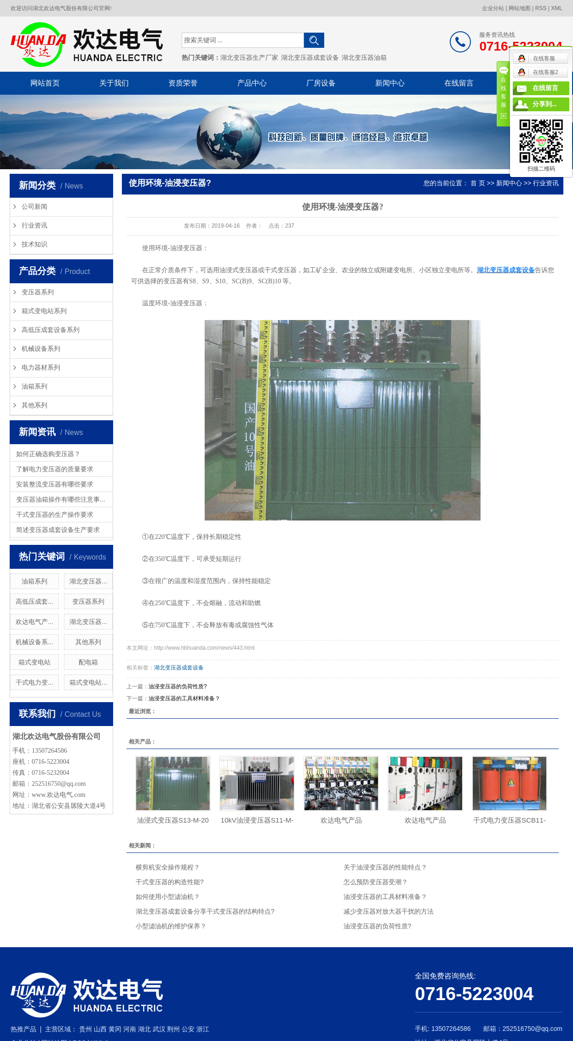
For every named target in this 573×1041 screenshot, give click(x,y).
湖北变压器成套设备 (310, 57)
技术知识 (34, 244)
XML (556, 8)
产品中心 (252, 83)
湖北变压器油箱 (364, 57)
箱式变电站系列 (44, 311)
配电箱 (88, 662)
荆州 (173, 1029)
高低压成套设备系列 (51, 329)
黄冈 (115, 1029)
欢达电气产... (34, 621)
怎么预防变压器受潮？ (376, 882)
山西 (100, 1029)
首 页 (477, 183)
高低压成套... (34, 601)
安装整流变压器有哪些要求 (54, 484)
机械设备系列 (41, 348)
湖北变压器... (88, 581)
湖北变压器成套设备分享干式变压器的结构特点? (205, 911)
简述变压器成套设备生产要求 (58, 529)
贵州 (85, 1029)
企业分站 (493, 8)
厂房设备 (321, 83)
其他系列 (34, 405)
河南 (129, 1029)
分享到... (545, 104)
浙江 (202, 1029)
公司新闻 (34, 206)
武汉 (159, 1029)
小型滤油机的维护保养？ (171, 926)
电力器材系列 (41, 367)
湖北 (144, 1029)
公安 (188, 1029)
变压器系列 (38, 292)
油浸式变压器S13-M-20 (173, 820)
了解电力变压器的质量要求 (54, 469)
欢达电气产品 (341, 820)
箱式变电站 (34, 662)
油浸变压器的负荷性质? (178, 686)
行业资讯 (34, 225)
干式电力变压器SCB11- (509, 820)
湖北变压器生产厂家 (249, 57)
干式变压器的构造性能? (170, 882)
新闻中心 (390, 83)
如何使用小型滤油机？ (168, 896)
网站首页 (45, 83)
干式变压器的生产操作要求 (54, 514)
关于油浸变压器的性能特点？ (385, 867)
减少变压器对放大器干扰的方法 (389, 911)
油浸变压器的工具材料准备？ (184, 698)
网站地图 (520, 8)
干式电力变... (34, 682)
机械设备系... (34, 642)
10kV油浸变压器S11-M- (257, 820)
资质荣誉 (183, 83)
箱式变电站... (88, 682)
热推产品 (23, 1029)
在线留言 (459, 83)
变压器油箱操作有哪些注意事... (60, 499)
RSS (541, 8)
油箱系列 (34, 386)
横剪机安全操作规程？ (168, 867)
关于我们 (114, 83)
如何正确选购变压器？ (48, 454)
